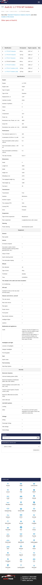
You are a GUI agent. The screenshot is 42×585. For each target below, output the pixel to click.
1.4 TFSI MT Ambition (10, 64)
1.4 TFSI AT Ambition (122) (11, 68)
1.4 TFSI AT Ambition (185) (11, 71)
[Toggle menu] (39, 2)
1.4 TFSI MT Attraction (10, 54)
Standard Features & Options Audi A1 (19, 15)
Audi (7, 11)
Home (2, 11)
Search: (4, 435)
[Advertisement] (21, 34)
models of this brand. (7, 17)
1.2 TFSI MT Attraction (10, 51)
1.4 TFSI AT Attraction (10, 58)
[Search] (38, 437)
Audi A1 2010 (13, 11)
